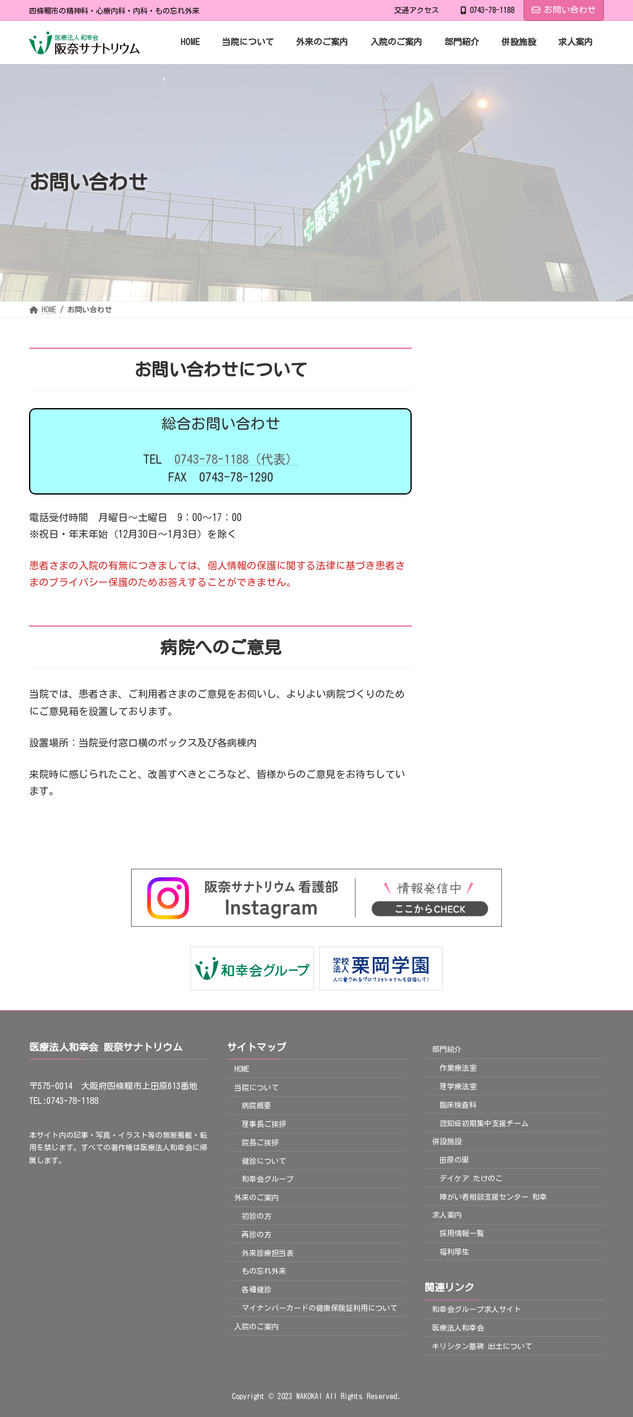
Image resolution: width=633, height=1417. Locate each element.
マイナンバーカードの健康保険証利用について (319, 1307)
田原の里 (454, 1159)
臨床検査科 (458, 1104)
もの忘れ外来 (264, 1270)
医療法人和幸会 (458, 1327)
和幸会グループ (268, 1178)
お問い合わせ (564, 10)
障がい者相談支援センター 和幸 (493, 1196)
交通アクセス (416, 10)
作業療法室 (458, 1067)
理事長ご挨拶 (264, 1123)
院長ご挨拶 (260, 1142)
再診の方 (256, 1234)
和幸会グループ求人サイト (476, 1309)
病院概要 (256, 1105)
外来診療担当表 (268, 1252)
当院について (256, 1086)
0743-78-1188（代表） (236, 459)
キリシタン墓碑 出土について (482, 1345)
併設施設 (447, 1141)
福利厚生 (454, 1251)
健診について (264, 1160)
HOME (241, 1068)
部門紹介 (447, 1049)
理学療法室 (458, 1086)
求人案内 (447, 1214)
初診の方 (256, 1215)
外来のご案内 (256, 1197)
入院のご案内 (256, 1325)
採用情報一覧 (462, 1233)
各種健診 (256, 1289)
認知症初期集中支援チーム (484, 1122)
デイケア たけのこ (471, 1178)
